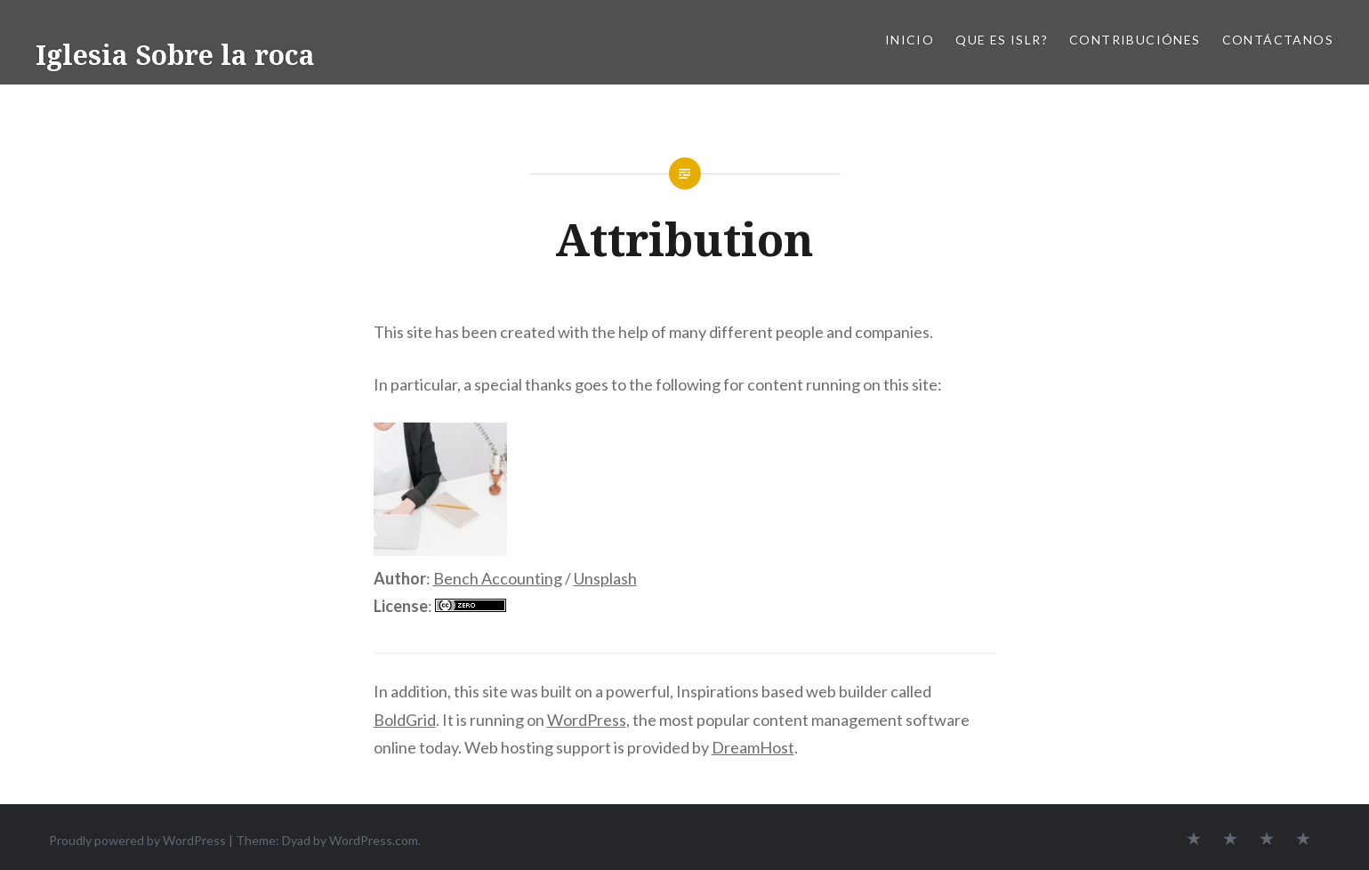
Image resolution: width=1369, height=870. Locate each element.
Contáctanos (1277, 39)
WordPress (586, 719)
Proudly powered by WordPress (137, 840)
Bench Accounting (497, 578)
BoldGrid (405, 719)
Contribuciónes (1135, 39)
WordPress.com (373, 840)
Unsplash (605, 578)
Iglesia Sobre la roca (175, 54)
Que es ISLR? (1001, 39)
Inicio (909, 39)
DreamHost (753, 747)
